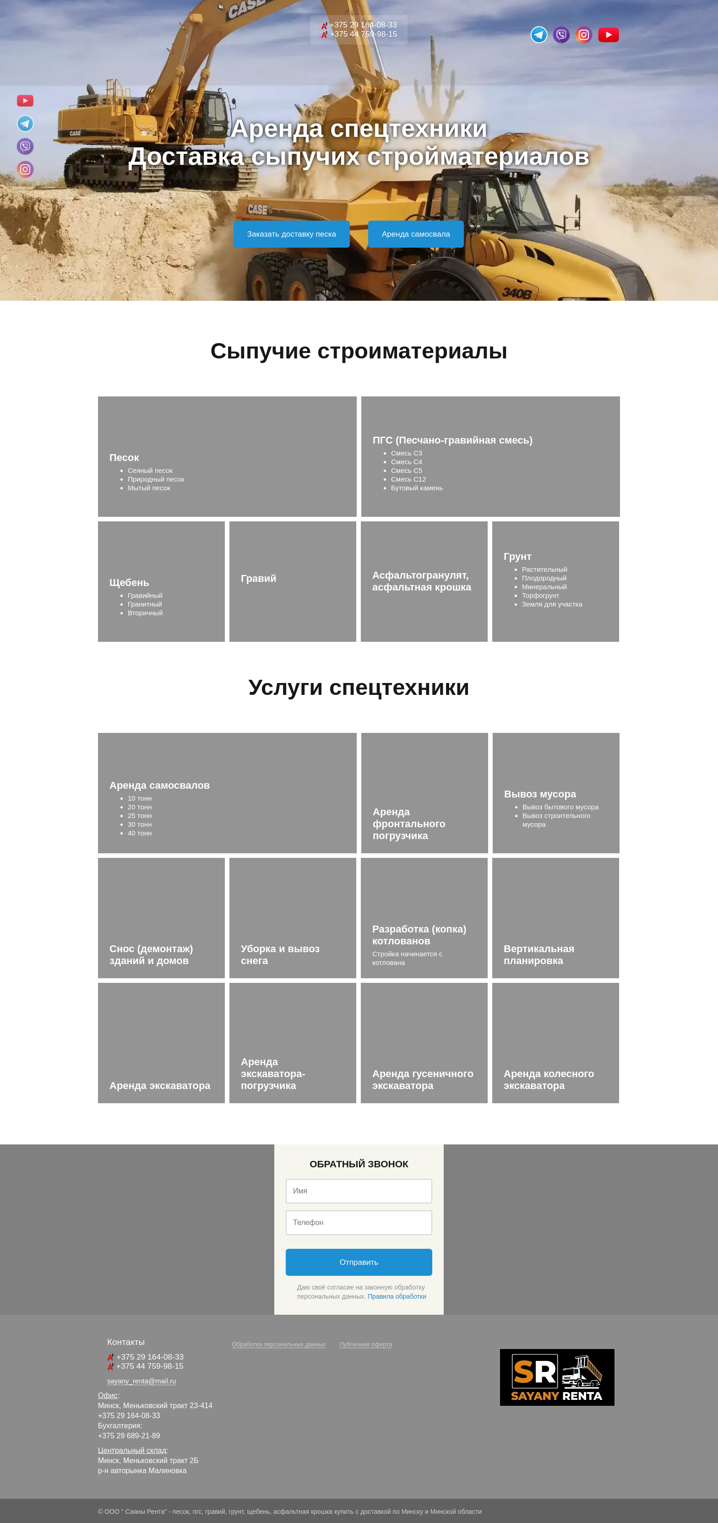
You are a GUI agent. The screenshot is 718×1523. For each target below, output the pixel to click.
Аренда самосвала (416, 234)
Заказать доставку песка (291, 234)
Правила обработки (397, 1296)
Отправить (359, 1262)
